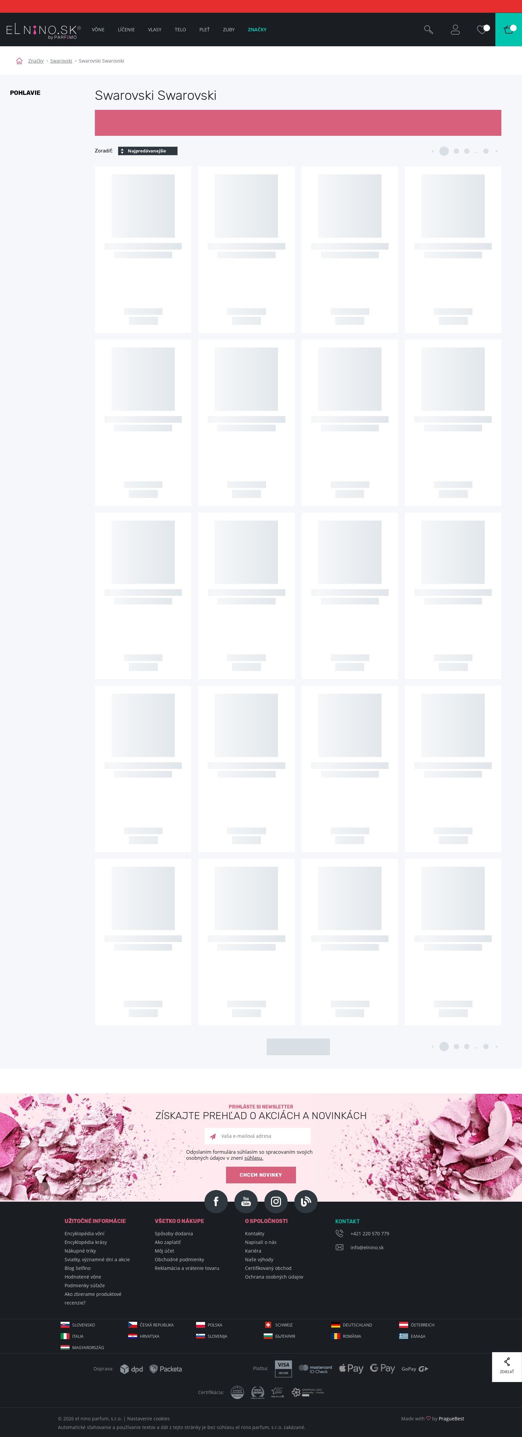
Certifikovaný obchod (268, 1268)
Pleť (204, 29)
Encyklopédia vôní (85, 1233)
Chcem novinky (261, 1175)
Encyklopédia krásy (86, 1242)
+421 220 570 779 (370, 1233)
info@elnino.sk (367, 1247)
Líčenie (126, 29)
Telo (180, 29)
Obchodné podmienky (179, 1259)
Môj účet (164, 1251)
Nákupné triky (80, 1251)
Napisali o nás (261, 1242)
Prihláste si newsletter (261, 1112)
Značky (36, 61)
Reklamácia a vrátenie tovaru (187, 1268)
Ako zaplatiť (168, 1242)
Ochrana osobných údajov (274, 1277)
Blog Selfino (78, 1268)
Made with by (432, 1418)
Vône (98, 29)
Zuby (229, 29)
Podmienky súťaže (85, 1285)
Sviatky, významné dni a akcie (97, 1259)
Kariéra (253, 1251)
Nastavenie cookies (148, 1418)
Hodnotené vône (83, 1277)
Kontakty (254, 1233)
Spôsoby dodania (174, 1233)
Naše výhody (259, 1259)
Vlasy (154, 29)
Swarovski (61, 61)
